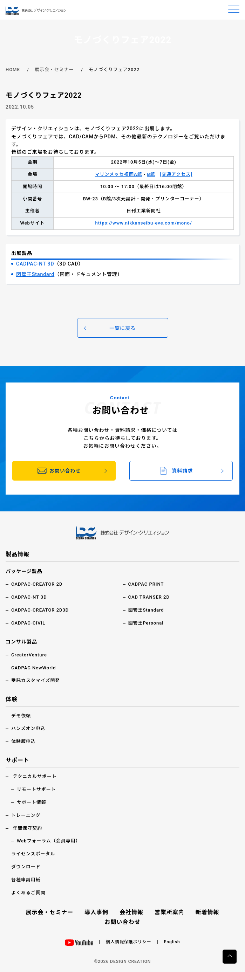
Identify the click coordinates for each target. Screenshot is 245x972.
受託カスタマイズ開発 (35, 680)
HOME (13, 69)
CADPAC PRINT (146, 584)
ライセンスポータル (33, 853)
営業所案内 (169, 912)
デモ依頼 (21, 715)
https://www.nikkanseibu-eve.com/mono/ (143, 223)
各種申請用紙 (26, 879)
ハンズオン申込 (28, 728)
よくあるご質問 (28, 892)
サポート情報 (31, 802)
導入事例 (96, 912)
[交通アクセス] (176, 174)
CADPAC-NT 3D (35, 264)
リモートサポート (36, 789)
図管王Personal (146, 623)
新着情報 (207, 912)
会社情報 (131, 912)
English (172, 941)
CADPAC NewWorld (33, 667)
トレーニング (26, 815)
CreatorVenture (29, 654)
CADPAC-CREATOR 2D (37, 584)
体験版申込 (23, 741)
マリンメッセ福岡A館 (118, 174)
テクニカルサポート (35, 776)
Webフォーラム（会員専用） (49, 840)
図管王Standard (35, 274)
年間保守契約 (27, 828)
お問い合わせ (123, 922)
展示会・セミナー (54, 69)
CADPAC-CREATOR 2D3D (40, 610)
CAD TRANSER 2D (149, 597)
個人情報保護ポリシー (128, 941)
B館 (151, 174)
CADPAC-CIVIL (28, 623)
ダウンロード (26, 866)
